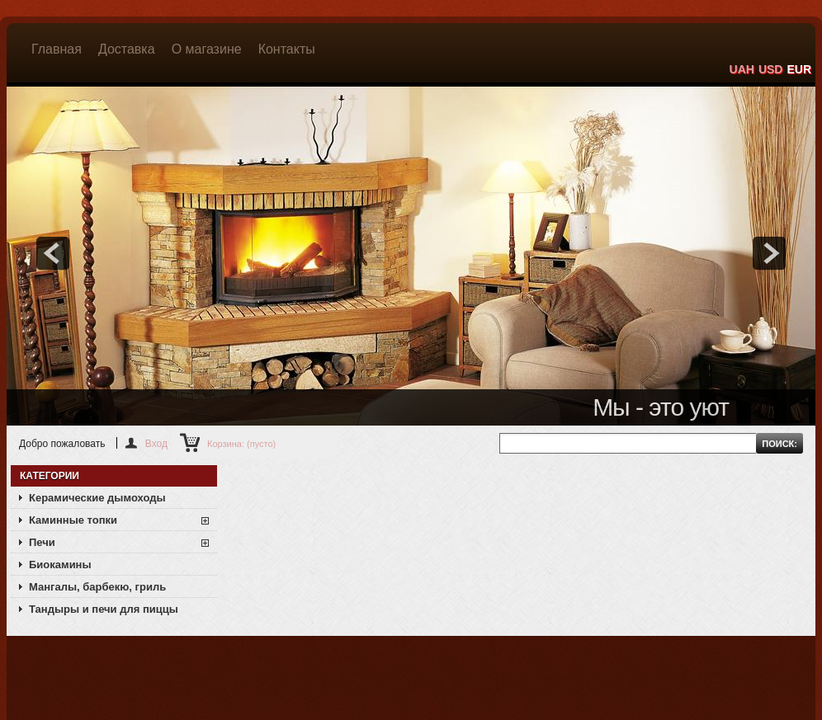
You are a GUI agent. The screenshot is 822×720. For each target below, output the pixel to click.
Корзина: (241, 444)
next (769, 253)
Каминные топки (73, 520)
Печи (42, 542)
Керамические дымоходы (97, 498)
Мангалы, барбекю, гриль (97, 587)
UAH (742, 69)
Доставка (126, 49)
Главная (56, 49)
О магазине (207, 49)
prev (52, 253)
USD (770, 69)
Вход (156, 443)
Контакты (286, 49)
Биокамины (60, 564)
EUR (799, 69)
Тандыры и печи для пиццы (103, 609)
